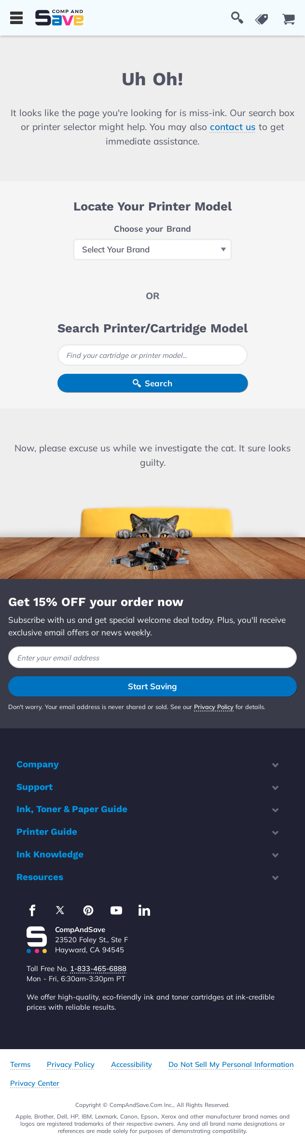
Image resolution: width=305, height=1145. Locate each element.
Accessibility (131, 1064)
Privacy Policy (214, 707)
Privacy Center (34, 1083)
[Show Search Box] (237, 18)
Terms (20, 1064)
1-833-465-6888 (98, 968)
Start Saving (152, 686)
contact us (233, 126)
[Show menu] (16, 17)
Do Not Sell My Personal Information (231, 1064)
